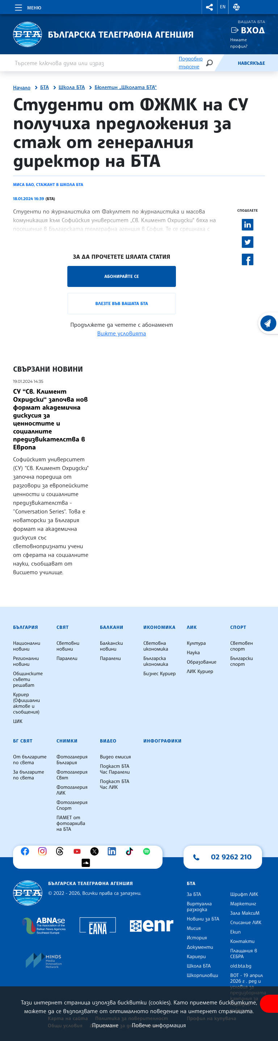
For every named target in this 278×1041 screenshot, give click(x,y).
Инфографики (162, 741)
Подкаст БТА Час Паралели (115, 769)
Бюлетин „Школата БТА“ (125, 87)
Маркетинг (243, 904)
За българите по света (28, 775)
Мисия (194, 928)
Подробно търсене (191, 63)
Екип (235, 932)
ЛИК (192, 627)
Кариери (196, 957)
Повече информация (159, 1025)
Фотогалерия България (72, 760)
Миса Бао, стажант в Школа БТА (48, 184)
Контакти (242, 941)
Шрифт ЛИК (244, 894)
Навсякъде (251, 63)
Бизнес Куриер (159, 674)
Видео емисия (115, 757)
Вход (253, 30)
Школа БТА (72, 87)
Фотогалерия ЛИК (72, 790)
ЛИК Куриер (200, 671)
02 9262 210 (231, 856)
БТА (44, 87)
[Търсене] (209, 62)
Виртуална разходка (199, 907)
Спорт (238, 627)
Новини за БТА (203, 919)
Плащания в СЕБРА (243, 954)
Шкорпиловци (202, 975)
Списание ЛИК (245, 923)
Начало (21, 88)
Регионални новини (26, 661)
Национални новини (26, 646)
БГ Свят (23, 741)
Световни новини (67, 646)
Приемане (105, 1025)
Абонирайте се (121, 276)
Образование (201, 662)
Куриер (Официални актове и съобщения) (26, 703)
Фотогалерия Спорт (72, 805)
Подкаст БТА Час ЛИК (114, 784)
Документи (200, 947)
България (25, 627)
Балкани (111, 627)
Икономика (159, 627)
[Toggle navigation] (27, 6)
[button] (209, 7)
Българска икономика (155, 661)
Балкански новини (111, 646)
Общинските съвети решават (28, 679)
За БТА (194, 894)
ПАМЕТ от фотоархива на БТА (70, 823)
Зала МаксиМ (245, 913)
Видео (108, 741)
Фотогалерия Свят (72, 775)
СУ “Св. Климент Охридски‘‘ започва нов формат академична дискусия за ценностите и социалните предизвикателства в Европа (50, 419)
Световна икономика (155, 646)
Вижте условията (121, 333)
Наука (193, 653)
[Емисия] (226, 62)
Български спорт (241, 661)
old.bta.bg (241, 966)
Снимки (66, 741)
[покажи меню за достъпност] (269, 1004)
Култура (196, 643)
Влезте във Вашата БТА (121, 303)
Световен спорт (241, 646)
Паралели (66, 658)
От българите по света (30, 760)
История (197, 938)
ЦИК (17, 721)
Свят (62, 627)
